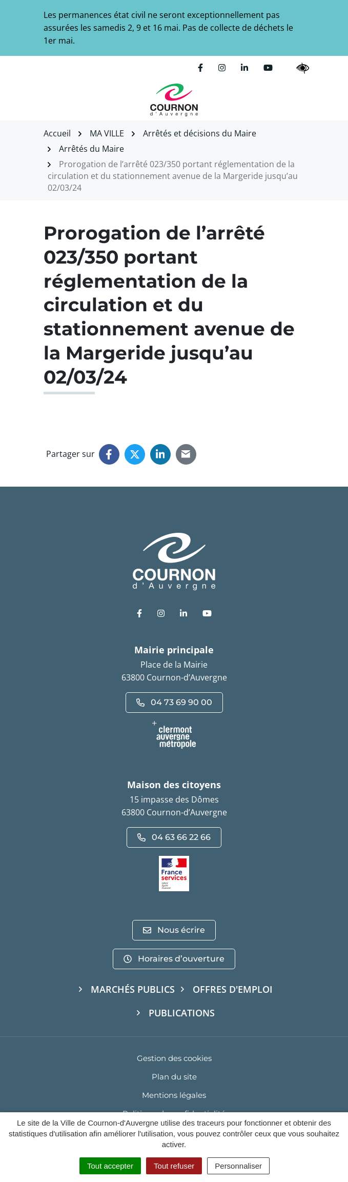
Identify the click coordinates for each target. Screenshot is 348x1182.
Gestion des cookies (174, 1058)
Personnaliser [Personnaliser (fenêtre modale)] (238, 1165)
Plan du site (174, 1076)
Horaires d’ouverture (174, 959)
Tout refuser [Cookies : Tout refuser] (174, 1165)
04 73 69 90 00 (174, 702)
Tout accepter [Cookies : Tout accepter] (110, 1165)
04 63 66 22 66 (174, 837)
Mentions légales (174, 1095)
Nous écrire (174, 930)
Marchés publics (133, 989)
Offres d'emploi (233, 989)
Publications (182, 1013)
